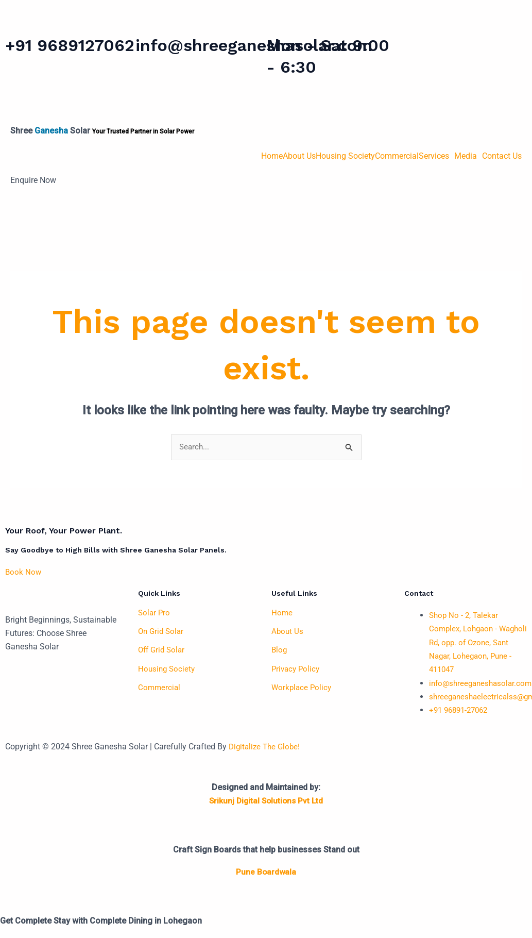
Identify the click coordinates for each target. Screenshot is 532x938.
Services (434, 156)
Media (465, 156)
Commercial (397, 156)
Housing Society (345, 156)
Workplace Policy (302, 687)
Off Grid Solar (163, 650)
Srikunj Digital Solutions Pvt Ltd (266, 801)
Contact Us (502, 156)
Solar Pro (154, 613)
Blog (279, 650)
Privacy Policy (296, 669)
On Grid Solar (162, 631)
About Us (299, 156)
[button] (436, 156)
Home (272, 156)
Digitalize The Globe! (266, 747)
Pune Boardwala (266, 872)
